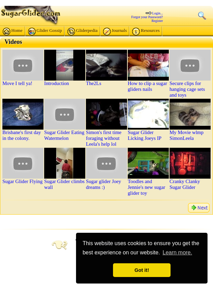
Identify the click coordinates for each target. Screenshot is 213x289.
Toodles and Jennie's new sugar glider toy (146, 187)
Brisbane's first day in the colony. (21, 135)
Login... (157, 13)
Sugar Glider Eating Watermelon (64, 135)
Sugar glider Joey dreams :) (103, 184)
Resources (146, 31)
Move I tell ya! (17, 83)
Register (157, 21)
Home (13, 31)
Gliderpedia (82, 31)
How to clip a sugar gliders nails (147, 86)
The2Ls (93, 83)
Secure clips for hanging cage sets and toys (187, 89)
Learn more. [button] (177, 252)
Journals (115, 31)
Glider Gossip (45, 31)
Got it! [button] (142, 270)
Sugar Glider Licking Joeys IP (145, 135)
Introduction (56, 83)
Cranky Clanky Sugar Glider (185, 184)
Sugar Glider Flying (22, 181)
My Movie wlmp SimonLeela (186, 135)
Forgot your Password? (147, 17)
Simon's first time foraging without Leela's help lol (104, 138)
